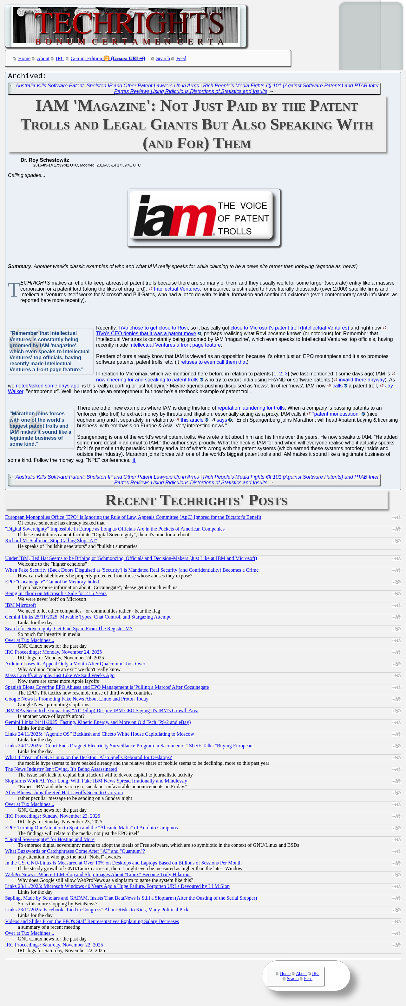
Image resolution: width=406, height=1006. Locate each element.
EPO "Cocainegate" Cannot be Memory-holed (52, 583)
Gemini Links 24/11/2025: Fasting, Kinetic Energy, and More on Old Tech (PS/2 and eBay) (98, 723)
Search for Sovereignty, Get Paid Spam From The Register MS (69, 630)
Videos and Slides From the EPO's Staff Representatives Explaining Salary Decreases (92, 923)
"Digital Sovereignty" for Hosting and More (50, 841)
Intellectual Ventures (177, 290)
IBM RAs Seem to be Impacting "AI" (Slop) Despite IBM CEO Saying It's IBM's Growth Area (101, 712)
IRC (60, 58)
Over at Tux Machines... (29, 641)
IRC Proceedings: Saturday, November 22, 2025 (54, 946)
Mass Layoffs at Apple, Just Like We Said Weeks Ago (60, 677)
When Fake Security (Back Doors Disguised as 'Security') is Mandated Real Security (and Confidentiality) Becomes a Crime (132, 571)
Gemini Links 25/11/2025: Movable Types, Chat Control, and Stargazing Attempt (88, 618)
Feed (181, 58)
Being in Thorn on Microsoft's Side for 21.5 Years (56, 595)
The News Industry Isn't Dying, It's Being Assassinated (61, 770)
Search (163, 58)
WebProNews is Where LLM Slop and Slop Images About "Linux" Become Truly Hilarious (98, 876)
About (43, 58)
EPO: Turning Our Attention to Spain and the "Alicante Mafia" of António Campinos (91, 829)
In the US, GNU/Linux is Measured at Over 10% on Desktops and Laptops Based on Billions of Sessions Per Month (123, 864)
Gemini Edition (86, 58)
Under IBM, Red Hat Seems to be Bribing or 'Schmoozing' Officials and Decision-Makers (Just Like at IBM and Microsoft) (131, 560)
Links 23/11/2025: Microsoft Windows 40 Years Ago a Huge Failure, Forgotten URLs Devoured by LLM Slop (117, 887)
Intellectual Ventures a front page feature (175, 346)
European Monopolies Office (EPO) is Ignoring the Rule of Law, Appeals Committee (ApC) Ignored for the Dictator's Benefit (133, 518)
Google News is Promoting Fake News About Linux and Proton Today (76, 700)
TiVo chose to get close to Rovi (153, 329)
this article (192, 421)
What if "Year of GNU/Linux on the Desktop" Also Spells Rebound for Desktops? (88, 759)
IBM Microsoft (20, 606)
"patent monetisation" (336, 415)
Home (24, 58)
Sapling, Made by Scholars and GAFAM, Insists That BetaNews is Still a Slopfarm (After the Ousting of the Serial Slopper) (131, 899)
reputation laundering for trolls (251, 409)
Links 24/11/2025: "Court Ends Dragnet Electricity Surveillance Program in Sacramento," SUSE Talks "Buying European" (130, 747)
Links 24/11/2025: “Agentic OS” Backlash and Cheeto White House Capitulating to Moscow (99, 735)
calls (337, 387)
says (222, 421)
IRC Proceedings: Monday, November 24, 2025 (53, 653)
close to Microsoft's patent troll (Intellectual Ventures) (290, 329)
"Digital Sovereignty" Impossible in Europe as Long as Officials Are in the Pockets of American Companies (115, 530)
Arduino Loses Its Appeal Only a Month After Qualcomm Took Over (75, 665)
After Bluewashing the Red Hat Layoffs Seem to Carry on (64, 794)
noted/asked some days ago (47, 387)
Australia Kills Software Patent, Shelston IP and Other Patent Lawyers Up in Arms (107, 87)
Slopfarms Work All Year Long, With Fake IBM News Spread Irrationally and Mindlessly (96, 782)
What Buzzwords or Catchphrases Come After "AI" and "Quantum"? (75, 852)
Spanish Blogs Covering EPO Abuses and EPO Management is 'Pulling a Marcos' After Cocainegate (107, 688)
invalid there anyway (362, 381)
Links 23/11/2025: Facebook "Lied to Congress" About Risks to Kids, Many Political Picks (97, 911)
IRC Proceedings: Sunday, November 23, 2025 (52, 817)
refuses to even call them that (213, 363)
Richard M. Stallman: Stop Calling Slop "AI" (51, 542)
